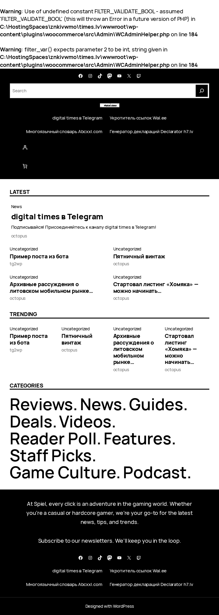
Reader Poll (53, 438)
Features (137, 438)
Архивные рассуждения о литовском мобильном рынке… (51, 287)
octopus (19, 236)
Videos (85, 421)
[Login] (109, 147)
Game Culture (63, 472)
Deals (31, 421)
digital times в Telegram (57, 216)
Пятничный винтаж (139, 256)
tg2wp (16, 264)
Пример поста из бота (39, 256)
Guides (156, 404)
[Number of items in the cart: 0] (25, 166)
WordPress (123, 606)
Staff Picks (51, 455)
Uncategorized (24, 249)
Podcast (155, 472)
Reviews (41, 404)
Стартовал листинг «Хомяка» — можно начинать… (155, 287)
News (16, 206)
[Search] (202, 91)
